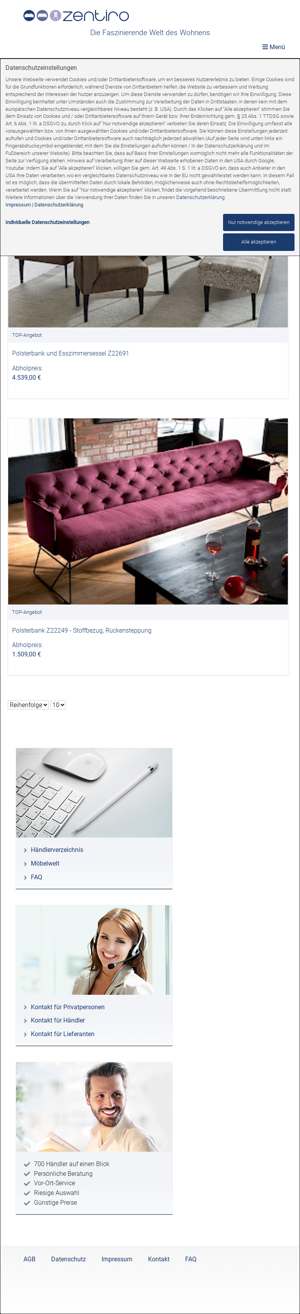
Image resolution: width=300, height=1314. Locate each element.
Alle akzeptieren (258, 242)
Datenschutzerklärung (200, 197)
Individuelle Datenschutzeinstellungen (47, 222)
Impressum (18, 205)
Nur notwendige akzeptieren (258, 222)
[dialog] (150, 686)
